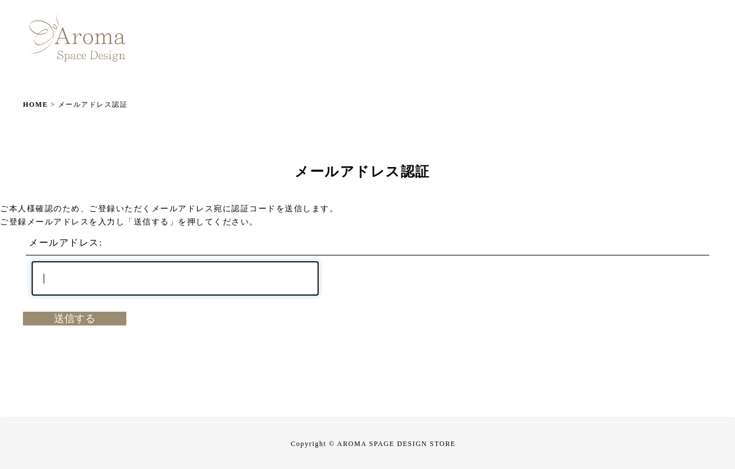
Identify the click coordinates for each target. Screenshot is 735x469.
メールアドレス (64, 242)
